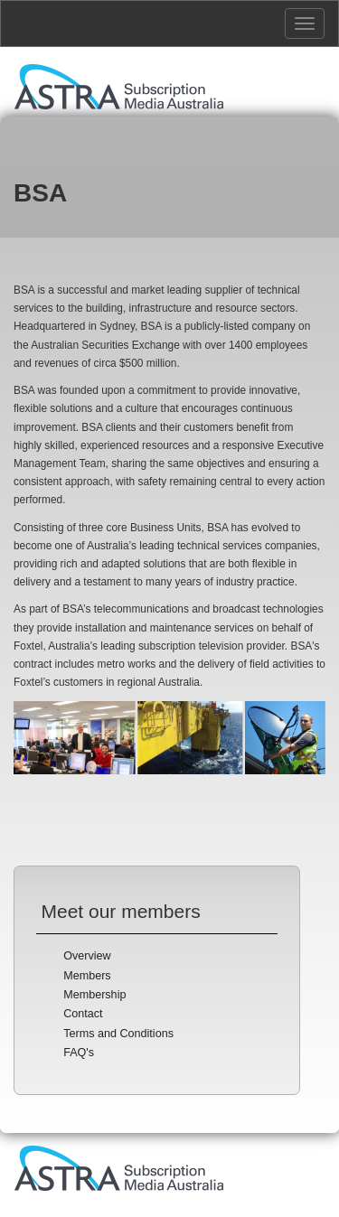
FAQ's (78, 1052)
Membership (94, 994)
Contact (82, 1013)
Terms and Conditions (118, 1033)
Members (86, 975)
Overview (86, 956)
